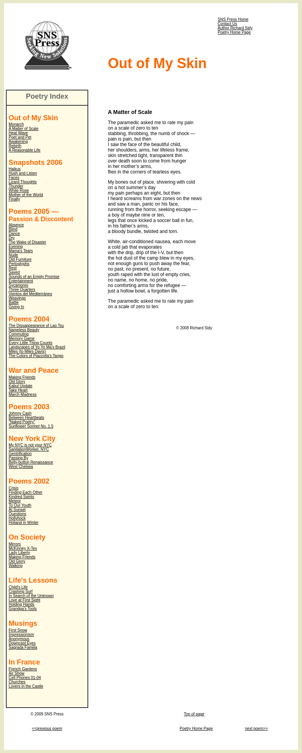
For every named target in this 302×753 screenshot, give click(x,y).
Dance (14, 233)
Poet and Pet (20, 137)
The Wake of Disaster (27, 242)
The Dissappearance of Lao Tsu (36, 325)
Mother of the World (26, 195)
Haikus (15, 169)
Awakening (18, 141)
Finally (14, 199)
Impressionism (21, 634)
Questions (17, 514)
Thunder (16, 186)
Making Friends (22, 377)
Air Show (16, 673)
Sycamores (18, 285)
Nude (13, 255)
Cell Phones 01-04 (25, 677)
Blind (13, 229)
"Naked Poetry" (22, 422)
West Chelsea (21, 466)
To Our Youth (20, 505)
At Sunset (17, 509)
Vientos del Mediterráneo (30, 294)
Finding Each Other (25, 492)
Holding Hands (22, 604)
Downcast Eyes (22, 643)
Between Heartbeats (26, 417)
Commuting (19, 334)
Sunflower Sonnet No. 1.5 (31, 426)
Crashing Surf (21, 591)
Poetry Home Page (234, 32)
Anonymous (19, 639)
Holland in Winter (23, 522)
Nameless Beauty (24, 330)
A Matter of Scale (23, 128)
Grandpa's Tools (23, 609)
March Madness (22, 394)
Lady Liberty (19, 553)
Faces (14, 177)
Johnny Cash (20, 413)
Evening (16, 246)
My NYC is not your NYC (30, 445)
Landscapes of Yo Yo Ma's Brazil (37, 347)
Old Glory (17, 381)
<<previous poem (47, 728)
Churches (17, 682)
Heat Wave (18, 133)
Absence (16, 225)
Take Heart (18, 390)
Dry (12, 238)
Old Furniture (20, 259)
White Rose (19, 190)
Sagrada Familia (23, 647)
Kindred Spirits (21, 497)
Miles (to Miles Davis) (27, 351)
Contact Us (227, 24)
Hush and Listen (23, 173)
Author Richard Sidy (235, 28)
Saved (14, 272)
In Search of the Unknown (31, 596)
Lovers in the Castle (26, 686)
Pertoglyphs (19, 264)
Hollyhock (17, 518)
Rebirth (15, 146)
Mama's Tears (21, 251)
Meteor (15, 501)
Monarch (16, 124)
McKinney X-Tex (23, 548)
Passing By (18, 458)
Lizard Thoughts (23, 182)
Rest (13, 268)
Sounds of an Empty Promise (34, 276)
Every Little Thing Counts (31, 343)
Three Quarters (22, 289)
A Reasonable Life (24, 150)
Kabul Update (21, 386)
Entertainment (21, 281)
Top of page (194, 714)
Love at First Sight (24, 600)
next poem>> (256, 728)
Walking (15, 565)
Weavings (17, 298)
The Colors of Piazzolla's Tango (36, 356)
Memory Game (22, 338)
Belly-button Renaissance (31, 462)
